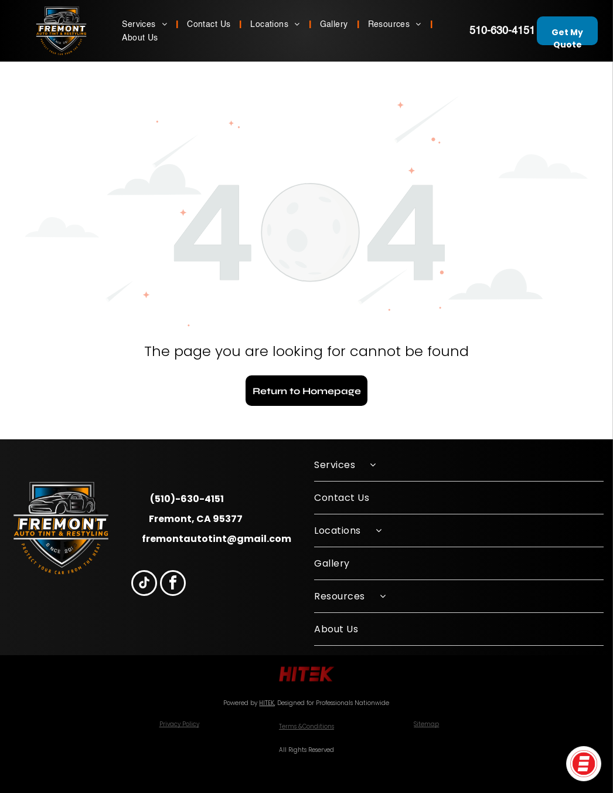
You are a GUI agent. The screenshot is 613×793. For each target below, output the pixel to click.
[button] (583, 763)
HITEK (266, 703)
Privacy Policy (179, 724)
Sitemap (426, 724)
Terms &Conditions (306, 726)
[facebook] (173, 584)
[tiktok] (144, 584)
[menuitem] (145, 24)
